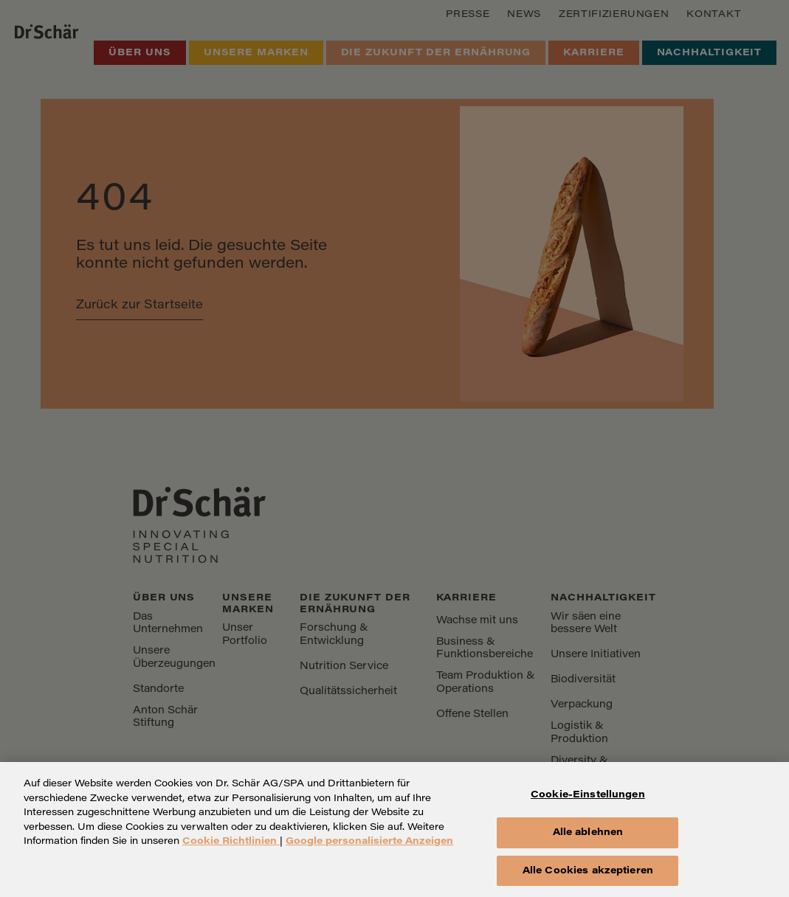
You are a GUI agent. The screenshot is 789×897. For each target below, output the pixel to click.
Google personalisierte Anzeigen (369, 849)
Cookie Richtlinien (231, 849)
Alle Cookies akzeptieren (588, 878)
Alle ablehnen (588, 840)
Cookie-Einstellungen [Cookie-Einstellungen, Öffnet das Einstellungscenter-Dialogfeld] (588, 803)
